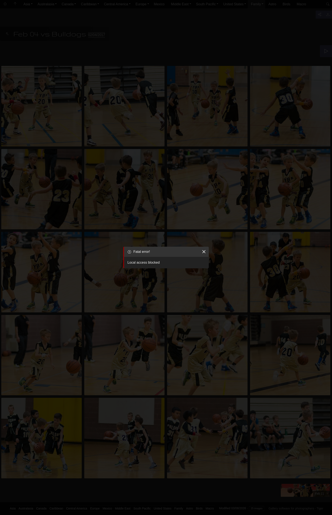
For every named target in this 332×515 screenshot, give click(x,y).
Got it (217, 504)
